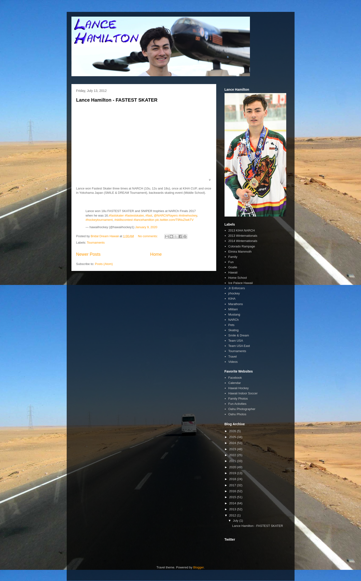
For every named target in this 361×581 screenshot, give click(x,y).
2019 (233, 473)
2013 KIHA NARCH (241, 230)
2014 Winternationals (242, 241)
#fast (148, 215)
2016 (233, 491)
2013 (233, 509)
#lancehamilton (144, 220)
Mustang (234, 314)
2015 (233, 497)
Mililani (233, 309)
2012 (233, 515)
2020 (233, 467)
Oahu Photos (237, 414)
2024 (233, 443)
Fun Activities (237, 404)
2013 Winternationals (242, 235)
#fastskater (116, 215)
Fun (231, 262)
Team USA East (239, 346)
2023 (233, 449)
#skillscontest (123, 220)
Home (156, 254)
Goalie (232, 267)
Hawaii (233, 272)
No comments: (148, 236)
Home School (237, 277)
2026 (233, 431)
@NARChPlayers (166, 215)
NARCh (233, 319)
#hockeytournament (99, 220)
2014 (233, 503)
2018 (233, 479)
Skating (233, 330)
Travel (232, 356)
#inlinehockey (187, 215)
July (236, 520)
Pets (231, 325)
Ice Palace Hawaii (240, 283)
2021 (233, 461)
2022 (233, 455)
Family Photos (238, 398)
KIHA (231, 298)
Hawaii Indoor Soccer (243, 393)
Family (232, 257)
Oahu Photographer (241, 409)
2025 (233, 437)
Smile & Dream (238, 335)
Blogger (198, 567)
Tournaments (96, 242)
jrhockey (234, 293)
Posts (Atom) (104, 264)
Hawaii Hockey (238, 388)
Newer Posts (88, 254)
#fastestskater (134, 215)
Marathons (235, 304)
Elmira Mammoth (240, 251)
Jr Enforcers (236, 288)
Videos (233, 362)
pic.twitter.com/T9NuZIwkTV (174, 220)
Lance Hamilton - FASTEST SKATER (117, 100)
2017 (233, 485)
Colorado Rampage (241, 246)
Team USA (235, 340)
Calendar (234, 383)
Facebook (235, 377)
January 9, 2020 (146, 227)
